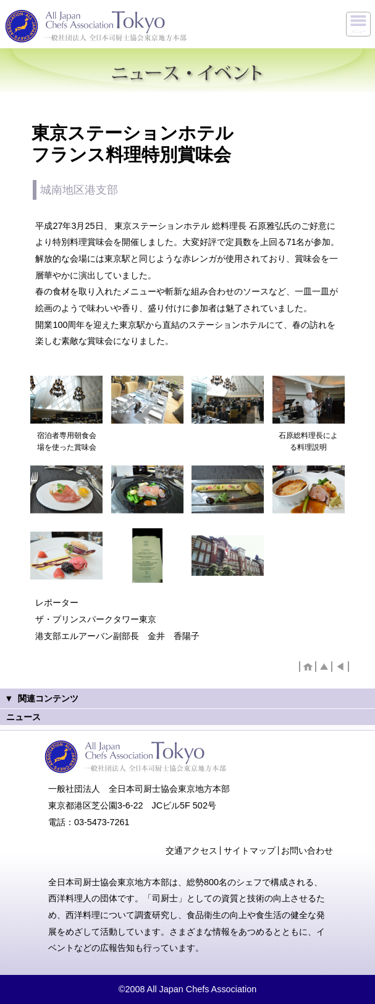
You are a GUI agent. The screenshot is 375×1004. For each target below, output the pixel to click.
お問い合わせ (307, 850)
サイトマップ (250, 850)
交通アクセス (191, 850)
